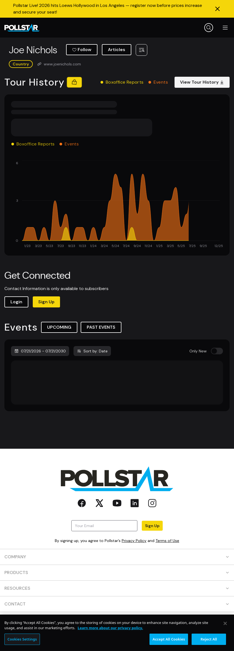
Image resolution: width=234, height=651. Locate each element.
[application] (117, 205)
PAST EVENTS (101, 327)
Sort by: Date (92, 351)
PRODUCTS (117, 572)
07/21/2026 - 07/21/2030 (40, 351)
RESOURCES (117, 588)
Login (16, 302)
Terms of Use (167, 540)
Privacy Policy (134, 540)
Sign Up (46, 302)
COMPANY (117, 557)
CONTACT (117, 604)
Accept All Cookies (169, 643)
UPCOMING (59, 327)
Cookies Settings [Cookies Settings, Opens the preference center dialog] (22, 643)
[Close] (225, 628)
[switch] (217, 351)
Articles (116, 49)
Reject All (209, 643)
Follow (81, 49)
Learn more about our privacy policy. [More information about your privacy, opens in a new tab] (110, 632)
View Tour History (202, 82)
